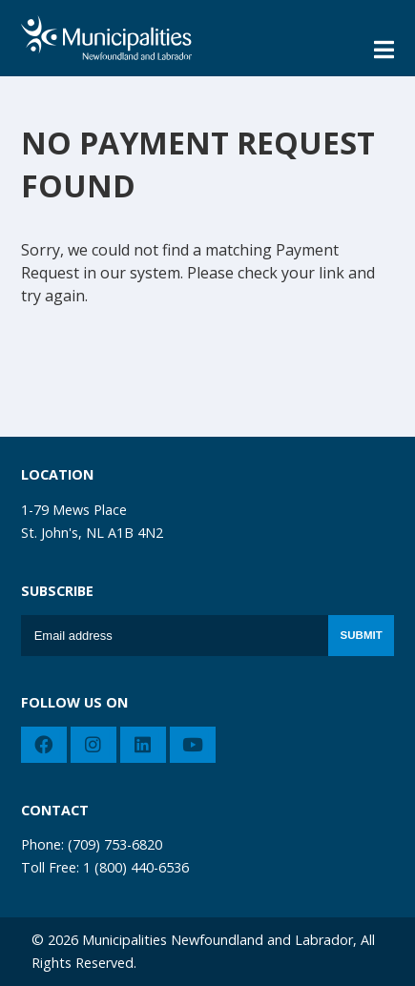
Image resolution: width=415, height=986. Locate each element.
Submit (362, 635)
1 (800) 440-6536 (136, 867)
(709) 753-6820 (115, 844)
